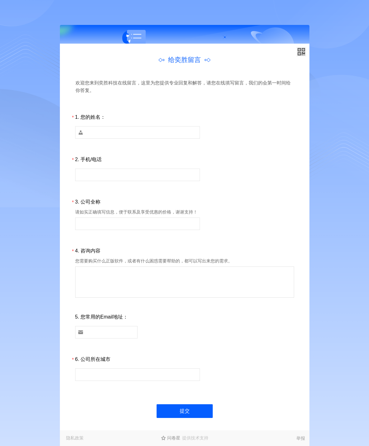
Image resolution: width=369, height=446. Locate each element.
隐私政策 (75, 437)
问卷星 (173, 437)
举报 (300, 438)
